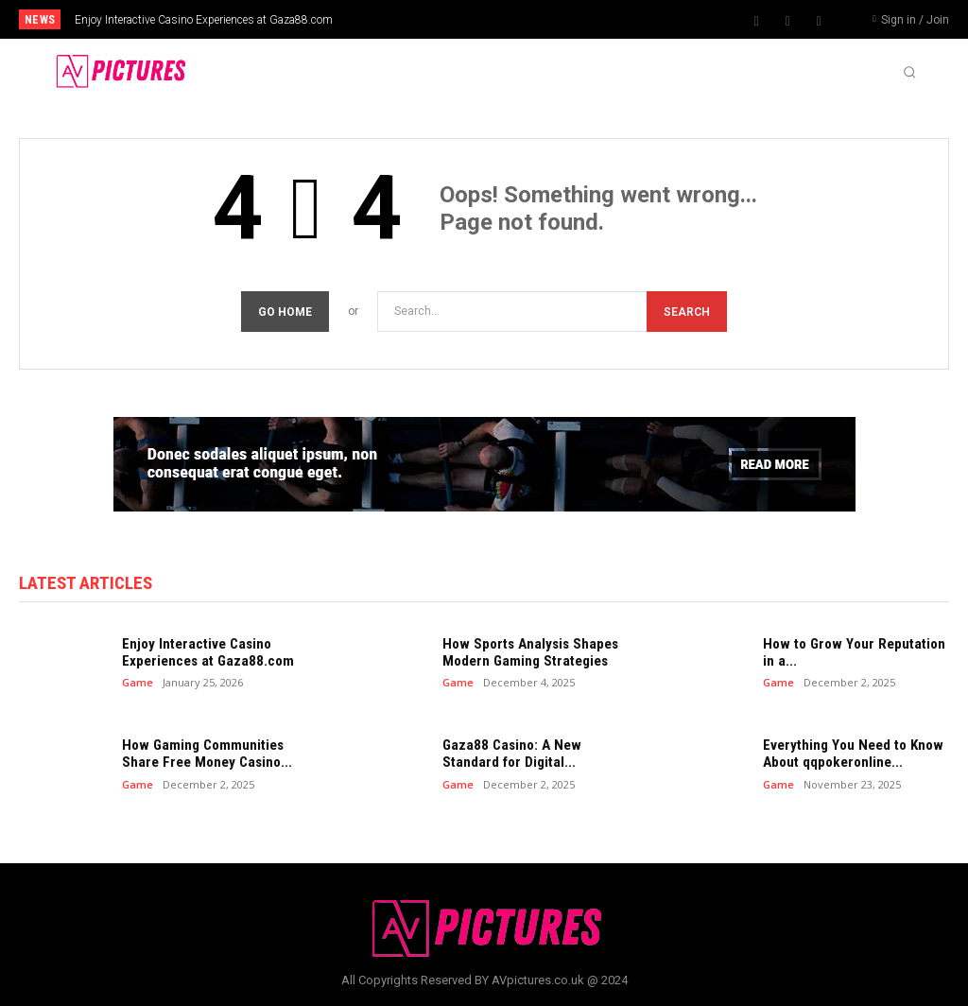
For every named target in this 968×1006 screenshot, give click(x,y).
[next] (533, 19)
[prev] (503, 19)
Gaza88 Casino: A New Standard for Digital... (508, 754)
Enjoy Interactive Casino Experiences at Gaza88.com (204, 19)
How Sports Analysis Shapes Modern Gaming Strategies (527, 652)
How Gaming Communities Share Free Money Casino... (204, 754)
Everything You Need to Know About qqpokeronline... (851, 754)
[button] (909, 72)
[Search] (687, 311)
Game (137, 682)
